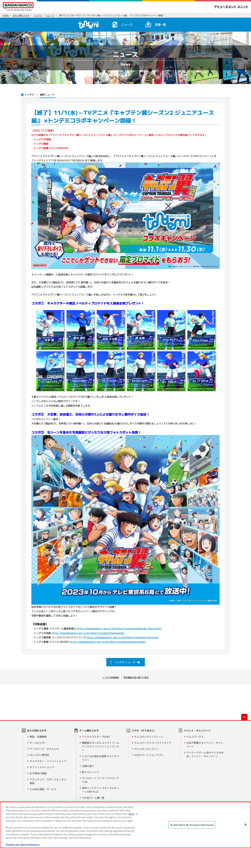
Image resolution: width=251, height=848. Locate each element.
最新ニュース (47, 94)
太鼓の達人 (88, 766)
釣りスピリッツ (90, 772)
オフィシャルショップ (42, 767)
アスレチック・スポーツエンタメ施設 (48, 781)
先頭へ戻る (244, 717)
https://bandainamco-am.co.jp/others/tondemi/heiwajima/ (88, 633)
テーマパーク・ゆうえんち (44, 749)
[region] (125, 825)
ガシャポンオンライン (146, 749)
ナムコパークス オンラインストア (152, 742)
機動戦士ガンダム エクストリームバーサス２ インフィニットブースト (100, 746)
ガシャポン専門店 (39, 755)
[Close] (245, 824)
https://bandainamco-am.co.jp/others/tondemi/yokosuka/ (122, 637)
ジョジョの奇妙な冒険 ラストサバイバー (100, 758)
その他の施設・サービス (43, 789)
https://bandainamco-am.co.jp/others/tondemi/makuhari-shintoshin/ (119, 628)
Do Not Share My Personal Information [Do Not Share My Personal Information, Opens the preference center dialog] (192, 825)
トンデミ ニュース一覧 (127, 662)
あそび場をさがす (37, 730)
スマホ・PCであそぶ (143, 730)
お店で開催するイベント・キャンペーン (205, 744)
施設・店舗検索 (38, 736)
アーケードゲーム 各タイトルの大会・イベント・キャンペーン (205, 754)
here (131, 814)
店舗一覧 (160, 24)
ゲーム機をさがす (89, 730)
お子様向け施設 (38, 773)
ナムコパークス (195, 736)
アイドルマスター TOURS (96, 736)
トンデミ (29, 94)
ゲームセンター (38, 742)
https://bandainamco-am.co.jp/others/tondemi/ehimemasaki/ (108, 641)
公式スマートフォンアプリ (148, 755)
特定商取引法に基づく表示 (136, 677)
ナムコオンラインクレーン (148, 736)
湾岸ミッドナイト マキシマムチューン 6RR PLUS (100, 789)
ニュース (126, 24)
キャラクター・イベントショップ (48, 761)
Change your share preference (23, 844)
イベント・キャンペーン (197, 730)
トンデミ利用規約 (110, 677)
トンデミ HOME (87, 24)
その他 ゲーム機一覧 (93, 797)
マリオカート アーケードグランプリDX (100, 780)
